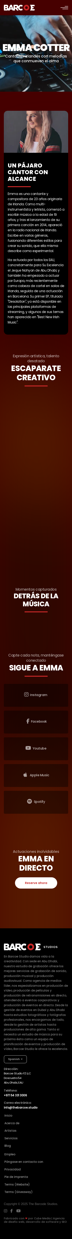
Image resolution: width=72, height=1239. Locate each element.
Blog (7, 1146)
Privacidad (12, 1169)
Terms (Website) (17, 1184)
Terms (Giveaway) (18, 1192)
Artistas (10, 1131)
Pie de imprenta (16, 1177)
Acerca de (11, 1123)
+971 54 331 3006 (15, 1095)
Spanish (14, 1059)
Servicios (11, 1138)
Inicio (8, 1116)
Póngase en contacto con (23, 1162)
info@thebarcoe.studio (21, 1108)
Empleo (9, 1154)
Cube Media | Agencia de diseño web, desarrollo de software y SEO (35, 1220)
